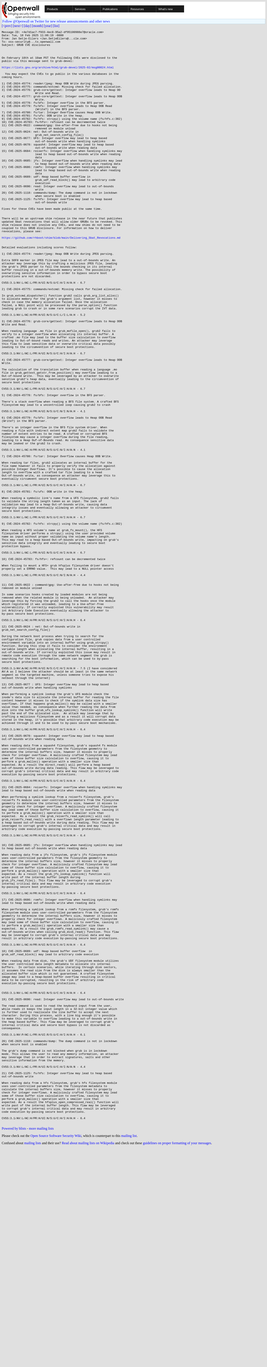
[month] (37, 26)
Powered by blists (14, 1347)
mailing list (129, 1354)
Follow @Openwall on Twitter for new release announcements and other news (56, 21)
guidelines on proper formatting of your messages (177, 1361)
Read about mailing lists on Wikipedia (88, 1361)
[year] (48, 26)
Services (80, 9)
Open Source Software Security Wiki (55, 1354)
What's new (165, 9)
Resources (137, 9)
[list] (56, 26)
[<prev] (7, 26)
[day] (27, 26)
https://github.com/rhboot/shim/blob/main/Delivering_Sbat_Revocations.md (61, 279)
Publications (110, 9)
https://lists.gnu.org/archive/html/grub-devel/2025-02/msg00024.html (58, 75)
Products (52, 9)
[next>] (18, 26)
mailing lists (32, 1361)
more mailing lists (41, 1347)
